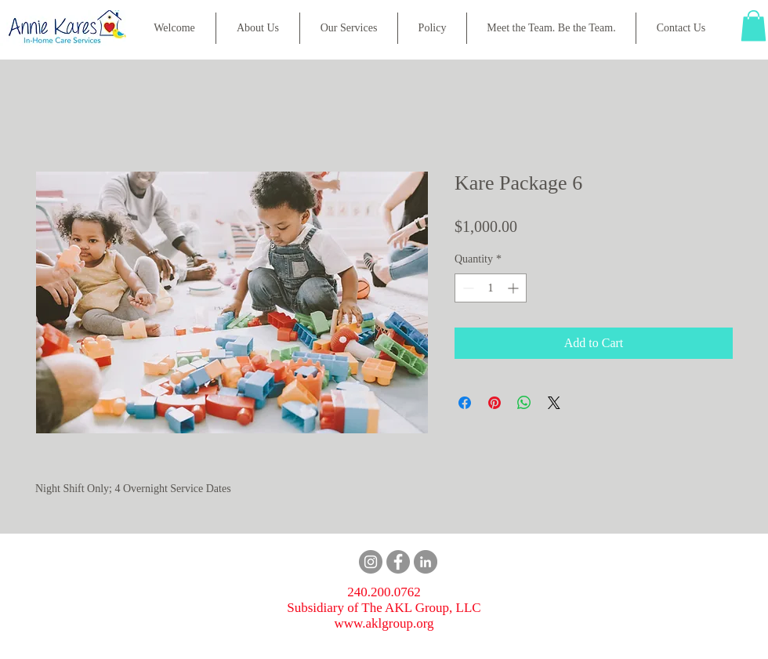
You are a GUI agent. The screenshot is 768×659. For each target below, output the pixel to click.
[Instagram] (370, 562)
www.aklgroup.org (383, 623)
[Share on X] (554, 402)
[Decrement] (466, 288)
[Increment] (514, 288)
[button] (348, 28)
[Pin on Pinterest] (494, 402)
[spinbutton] (490, 288)
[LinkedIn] (425, 562)
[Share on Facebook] (464, 402)
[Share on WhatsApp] (524, 402)
